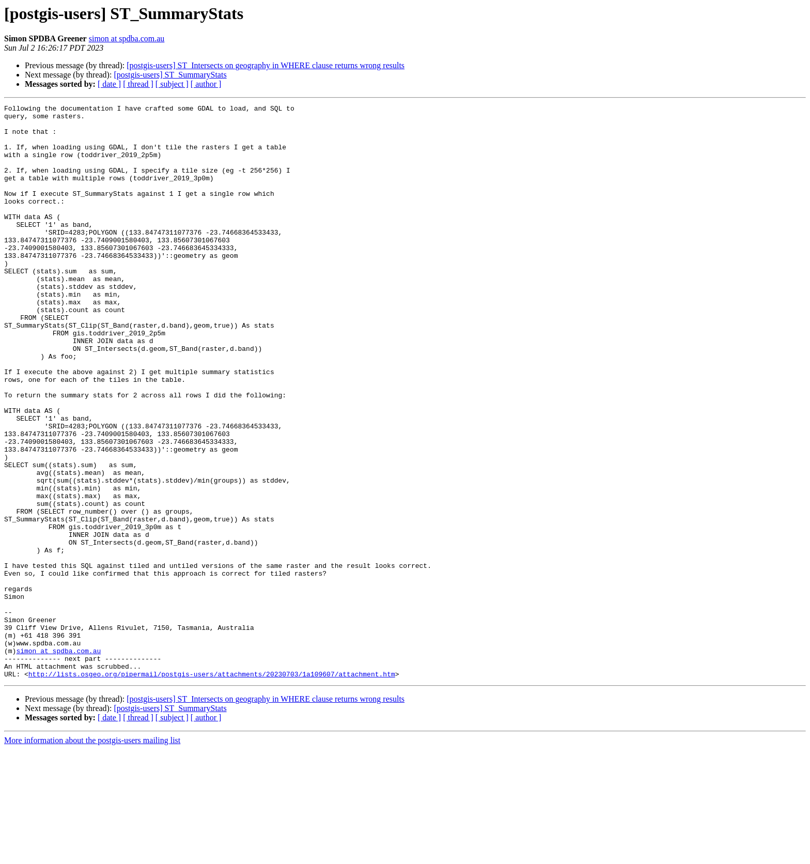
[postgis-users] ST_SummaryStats (170, 74)
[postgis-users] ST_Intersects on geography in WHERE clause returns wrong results (265, 65)
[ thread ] (138, 84)
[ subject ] (172, 84)
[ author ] (206, 84)
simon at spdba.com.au (127, 38)
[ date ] (109, 84)
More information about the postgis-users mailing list (92, 855)
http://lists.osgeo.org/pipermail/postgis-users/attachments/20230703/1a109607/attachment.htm (211, 788)
